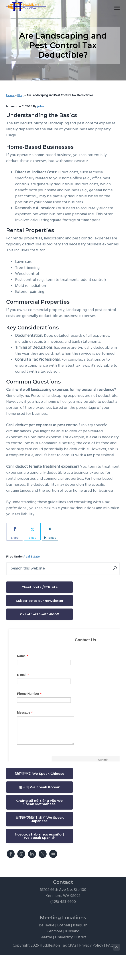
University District (71, 937)
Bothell (63, 925)
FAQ (109, 945)
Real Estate (32, 556)
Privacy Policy (91, 945)
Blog (20, 95)
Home (10, 95)
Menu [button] (115, 8)
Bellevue (46, 925)
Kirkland (72, 931)
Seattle (45, 937)
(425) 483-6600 (63, 902)
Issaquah (80, 925)
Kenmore (54, 931)
